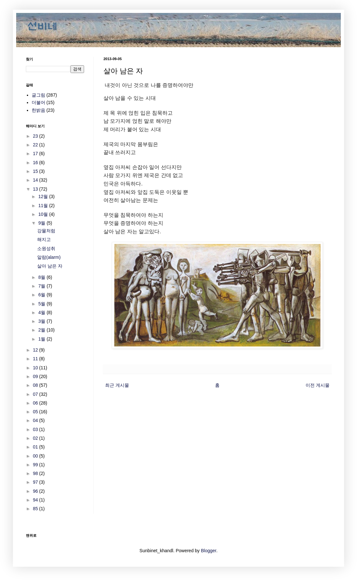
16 (36, 162)
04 (36, 420)
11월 (43, 205)
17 (36, 153)
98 (36, 473)
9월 (42, 223)
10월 (43, 214)
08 (36, 385)
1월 (42, 339)
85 (36, 508)
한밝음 (38, 110)
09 (36, 376)
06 (36, 403)
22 (36, 144)
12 (36, 350)
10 (36, 367)
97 (36, 482)
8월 (42, 277)
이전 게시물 (318, 385)
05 (36, 411)
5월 (42, 303)
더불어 (38, 102)
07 (36, 394)
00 (36, 456)
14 (36, 180)
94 (36, 499)
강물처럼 (46, 230)
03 (36, 429)
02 (36, 438)
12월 (43, 196)
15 (36, 171)
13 (36, 189)
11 (36, 358)
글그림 (38, 95)
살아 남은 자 (49, 266)
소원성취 (46, 248)
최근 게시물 (117, 385)
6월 (42, 294)
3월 (42, 321)
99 (36, 464)
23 (36, 136)
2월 (42, 329)
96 (36, 491)
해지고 (44, 239)
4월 (42, 312)
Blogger (208, 550)
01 (36, 446)
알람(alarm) (48, 257)
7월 (42, 286)
